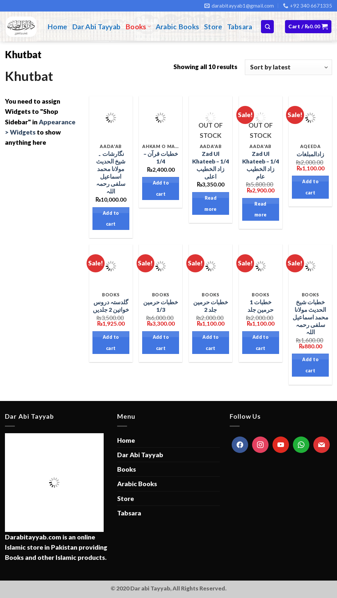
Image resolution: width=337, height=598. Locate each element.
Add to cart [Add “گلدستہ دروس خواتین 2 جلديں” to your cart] (111, 342)
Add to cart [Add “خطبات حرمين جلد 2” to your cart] (210, 342)
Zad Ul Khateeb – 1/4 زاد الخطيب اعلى (210, 165)
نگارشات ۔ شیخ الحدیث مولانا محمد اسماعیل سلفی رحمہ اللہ (110, 172)
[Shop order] (288, 67)
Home (57, 26)
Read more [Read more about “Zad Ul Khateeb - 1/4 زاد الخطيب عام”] (260, 209)
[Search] (267, 26)
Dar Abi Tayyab (96, 26)
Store (213, 26)
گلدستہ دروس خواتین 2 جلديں (111, 306)
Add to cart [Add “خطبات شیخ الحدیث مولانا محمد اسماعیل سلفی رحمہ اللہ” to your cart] (310, 365)
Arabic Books (177, 26)
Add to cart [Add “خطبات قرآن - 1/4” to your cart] (161, 188)
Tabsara (239, 26)
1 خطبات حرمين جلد (260, 306)
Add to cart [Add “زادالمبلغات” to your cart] (310, 187)
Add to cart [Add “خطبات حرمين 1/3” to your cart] (161, 342)
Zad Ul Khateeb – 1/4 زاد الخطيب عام (260, 165)
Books (138, 26)
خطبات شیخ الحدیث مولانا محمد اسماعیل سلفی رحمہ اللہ (310, 317)
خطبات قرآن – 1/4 (160, 157)
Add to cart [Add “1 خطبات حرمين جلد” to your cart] (260, 342)
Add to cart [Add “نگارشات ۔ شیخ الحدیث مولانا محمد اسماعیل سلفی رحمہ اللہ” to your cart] (111, 218)
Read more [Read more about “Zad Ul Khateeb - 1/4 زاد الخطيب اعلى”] (210, 203)
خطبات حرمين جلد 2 (210, 306)
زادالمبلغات (310, 154)
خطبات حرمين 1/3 (160, 306)
